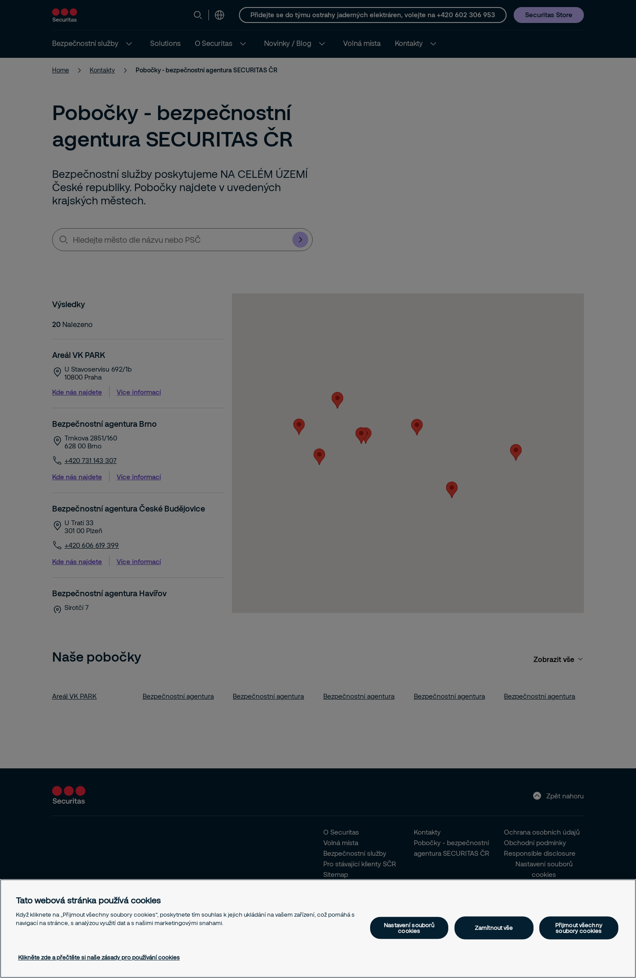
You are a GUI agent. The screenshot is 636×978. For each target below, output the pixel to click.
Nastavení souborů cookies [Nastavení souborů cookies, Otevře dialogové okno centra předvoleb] (409, 927)
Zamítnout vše (494, 927)
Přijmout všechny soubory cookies (578, 927)
